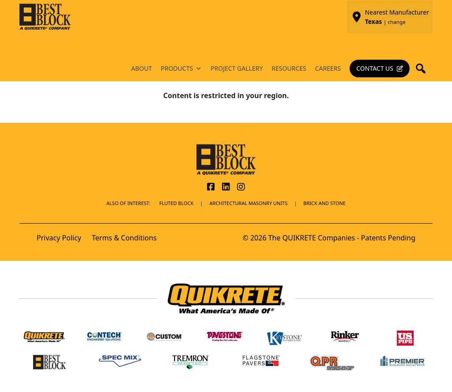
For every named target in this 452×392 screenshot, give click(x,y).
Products (181, 68)
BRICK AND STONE (324, 203)
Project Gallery (237, 68)
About (141, 68)
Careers (328, 68)
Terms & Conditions (124, 238)
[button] (423, 68)
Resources (288, 68)
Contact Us (374, 68)
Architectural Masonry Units (249, 203)
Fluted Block (176, 203)
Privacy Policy (59, 238)
